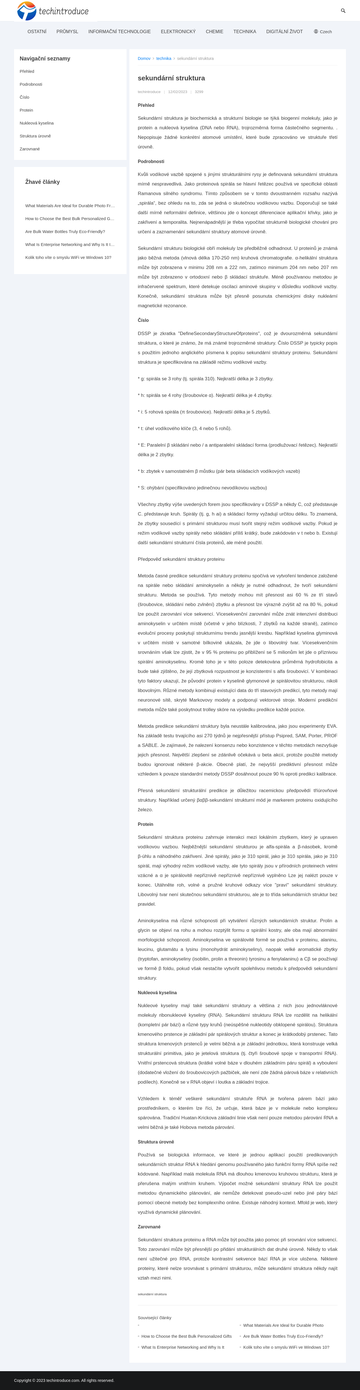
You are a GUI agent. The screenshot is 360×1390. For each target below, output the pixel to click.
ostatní (37, 31)
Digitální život (284, 31)
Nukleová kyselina (37, 123)
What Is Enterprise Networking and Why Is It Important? (70, 244)
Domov (144, 58)
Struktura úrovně (35, 136)
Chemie (214, 31)
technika (244, 31)
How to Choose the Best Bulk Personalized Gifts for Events (70, 218)
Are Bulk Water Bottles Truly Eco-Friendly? (283, 1336)
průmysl (67, 31)
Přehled (27, 71)
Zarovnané (30, 148)
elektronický (178, 31)
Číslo (24, 97)
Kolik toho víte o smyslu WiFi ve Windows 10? (286, 1347)
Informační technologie (119, 31)
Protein (26, 110)
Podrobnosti (31, 84)
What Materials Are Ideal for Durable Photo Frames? (70, 205)
